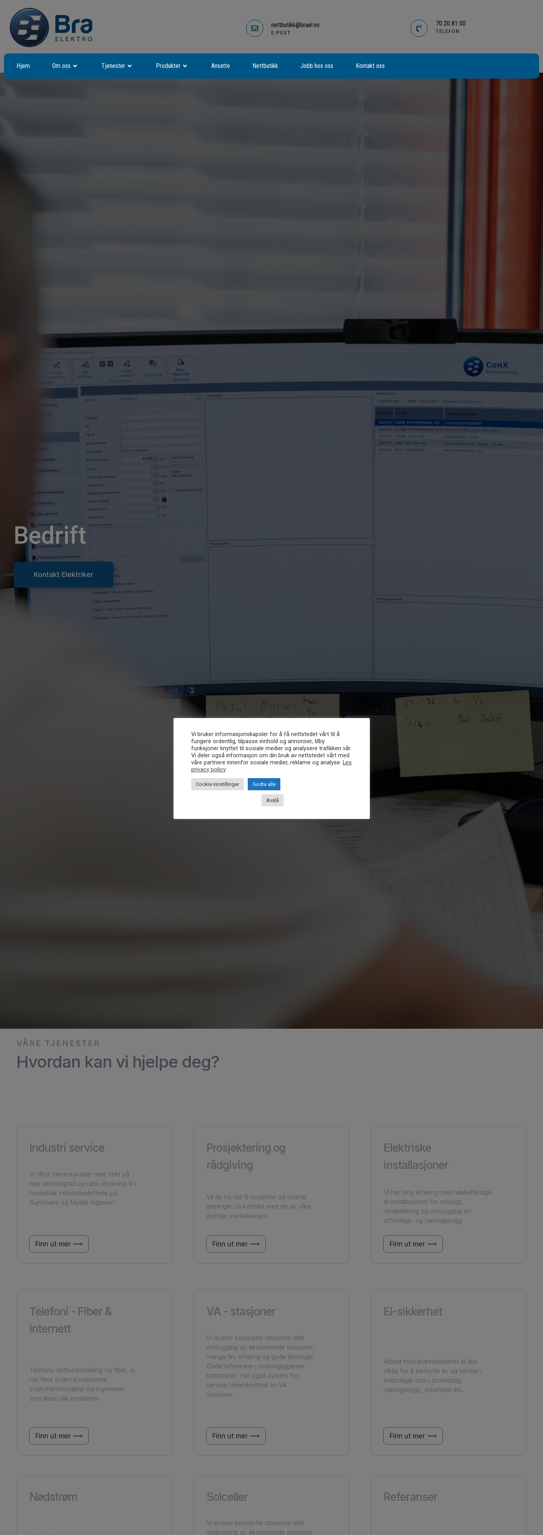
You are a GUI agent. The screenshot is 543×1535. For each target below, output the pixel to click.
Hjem (23, 66)
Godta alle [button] (264, 784)
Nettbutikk (265, 66)
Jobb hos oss (316, 66)
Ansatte (220, 66)
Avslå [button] (272, 800)
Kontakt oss (370, 66)
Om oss (65, 66)
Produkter (172, 66)
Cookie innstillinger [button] (217, 784)
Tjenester (117, 66)
